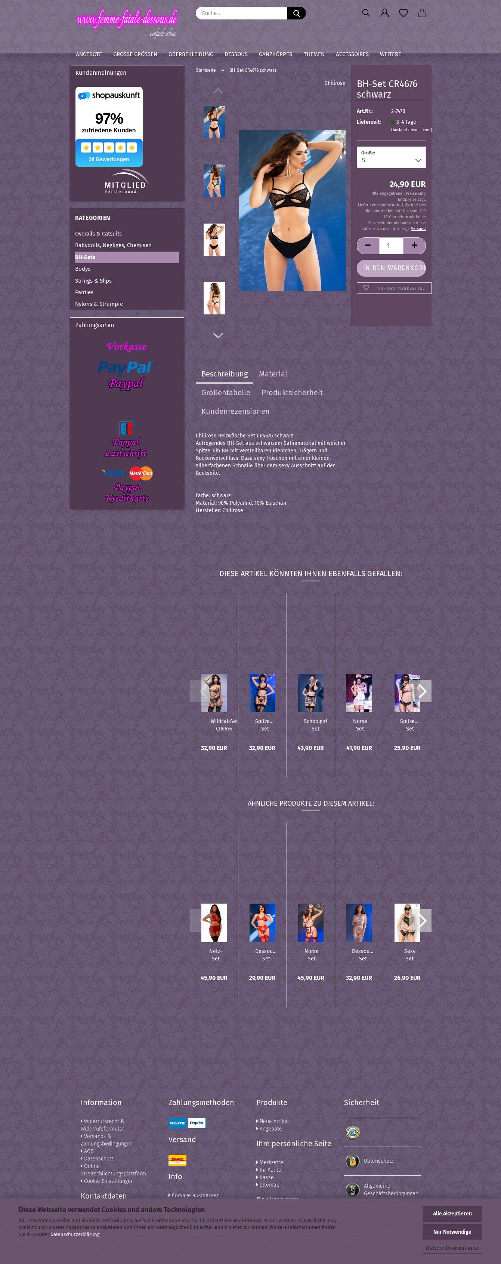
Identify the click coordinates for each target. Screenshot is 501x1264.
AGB (87, 1151)
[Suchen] (366, 13)
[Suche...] (296, 13)
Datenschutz (97, 1159)
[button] (384, 13)
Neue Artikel (272, 1121)
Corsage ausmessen (194, 1195)
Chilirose (335, 83)
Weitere (390, 54)
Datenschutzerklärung (75, 1234)
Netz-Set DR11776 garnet (216, 954)
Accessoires (352, 54)
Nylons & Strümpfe (99, 304)
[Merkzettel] (403, 13)
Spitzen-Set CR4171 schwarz (410, 724)
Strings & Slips (93, 280)
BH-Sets (85, 257)
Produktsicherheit (292, 392)
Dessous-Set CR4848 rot (266, 954)
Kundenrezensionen (235, 411)
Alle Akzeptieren (452, 1214)
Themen (314, 54)
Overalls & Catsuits (98, 233)
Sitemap (267, 1185)
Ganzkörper (276, 54)
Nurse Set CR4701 (312, 954)
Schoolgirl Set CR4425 (315, 724)
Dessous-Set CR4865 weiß (363, 954)
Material (273, 373)
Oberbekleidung (190, 54)
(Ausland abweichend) (411, 129)
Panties (84, 292)
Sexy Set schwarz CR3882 (409, 954)
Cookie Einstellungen (107, 1181)
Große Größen (135, 54)
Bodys (82, 268)
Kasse (265, 1177)
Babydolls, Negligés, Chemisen (113, 245)
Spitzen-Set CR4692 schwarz (265, 724)
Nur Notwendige (452, 1232)
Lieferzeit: (368, 122)
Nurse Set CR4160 (360, 724)
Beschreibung (224, 373)
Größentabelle (225, 392)
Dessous (236, 54)
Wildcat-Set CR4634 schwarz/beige (224, 724)
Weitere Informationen (453, 1248)
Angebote (89, 54)
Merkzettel (270, 1162)
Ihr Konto (268, 1170)
